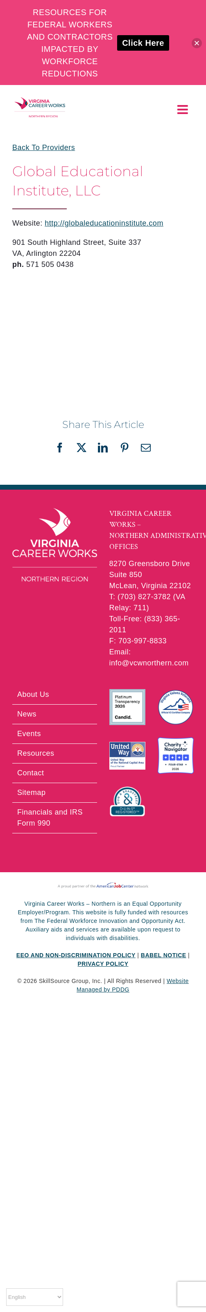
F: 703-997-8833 (138, 641)
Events (29, 734)
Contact (30, 773)
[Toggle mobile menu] (183, 109)
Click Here (143, 42)
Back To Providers (43, 147)
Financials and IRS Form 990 (50, 817)
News (26, 714)
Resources (35, 753)
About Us (33, 694)
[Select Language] (34, 1297)
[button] (197, 43)
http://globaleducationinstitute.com (104, 223)
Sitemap (31, 792)
